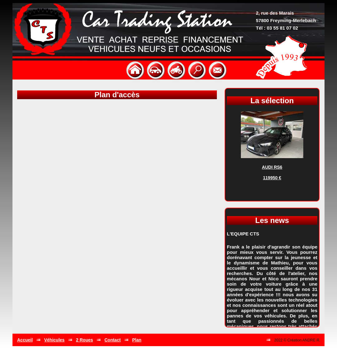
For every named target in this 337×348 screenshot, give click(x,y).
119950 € (272, 177)
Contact (113, 339)
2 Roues (84, 339)
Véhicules (54, 339)
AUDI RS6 (272, 167)
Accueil (25, 339)
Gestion (255, 339)
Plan (137, 339)
